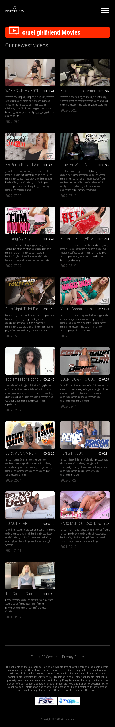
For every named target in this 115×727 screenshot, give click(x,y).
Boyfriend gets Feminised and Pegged (85, 90)
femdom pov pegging (69, 330)
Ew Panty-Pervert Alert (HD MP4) (30, 164)
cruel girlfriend (31, 104)
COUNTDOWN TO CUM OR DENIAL (85, 379)
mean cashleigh (27, 471)
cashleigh (75, 397)
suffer (72, 252)
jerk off (101, 389)
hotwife (75, 533)
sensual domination (14, 385)
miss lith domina (23, 108)
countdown (48, 533)
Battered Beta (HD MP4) (79, 238)
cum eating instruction (26, 175)
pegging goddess (46, 112)
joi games (31, 529)
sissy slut (28, 101)
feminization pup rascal (96, 104)
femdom (9, 97)
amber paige (75, 260)
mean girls (10, 175)
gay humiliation (88, 315)
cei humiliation (24, 190)
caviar (12, 330)
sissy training (99, 97)
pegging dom (16, 112)
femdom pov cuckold (42, 260)
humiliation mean (39, 541)
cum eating (22, 178)
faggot (32, 245)
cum (15, 533)
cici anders (85, 330)
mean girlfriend (34, 607)
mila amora (26, 260)
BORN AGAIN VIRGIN (21, 453)
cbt (82, 245)
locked (63, 467)
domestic (64, 104)
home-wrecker (82, 400)
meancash (77, 541)
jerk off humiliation (43, 178)
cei (50, 171)
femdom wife (76, 182)
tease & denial (85, 385)
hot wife (76, 537)
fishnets (64, 101)
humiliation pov (40, 182)
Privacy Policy (73, 657)
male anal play (30, 112)
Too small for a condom (24, 379)
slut (43, 97)
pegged (96, 323)
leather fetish (78, 178)
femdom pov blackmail (16, 186)
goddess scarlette (38, 330)
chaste (29, 463)
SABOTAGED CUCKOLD (78, 523)
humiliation (37, 171)
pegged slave (16, 101)
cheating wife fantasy (85, 186)
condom (32, 252)
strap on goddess (42, 101)
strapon (8, 249)
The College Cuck (19, 593)
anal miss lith (12, 116)
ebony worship (11, 397)
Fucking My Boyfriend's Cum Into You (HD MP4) (30, 238)
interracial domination (33, 389)
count (73, 400)
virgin (22, 463)
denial (85, 389)
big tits (34, 600)
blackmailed (11, 182)
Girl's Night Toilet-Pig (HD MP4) (29, 309)
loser (16, 463)
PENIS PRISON (71, 453)
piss (30, 319)
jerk (79, 389)
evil (105, 249)
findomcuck (91, 190)
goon (101, 463)
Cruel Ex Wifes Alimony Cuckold (85, 164)
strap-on (30, 97)
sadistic (64, 252)
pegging (38, 249)
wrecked (93, 389)
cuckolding (65, 175)
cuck (99, 533)
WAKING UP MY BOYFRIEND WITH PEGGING (30, 90)
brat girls (95, 171)
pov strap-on (19, 97)
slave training (75, 97)
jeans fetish (84, 171)
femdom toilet (22, 330)
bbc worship (46, 393)
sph (45, 385)
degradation (39, 319)
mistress (87, 97)
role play (43, 600)
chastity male (18, 467)
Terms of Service (44, 657)
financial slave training (94, 182)
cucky (98, 537)
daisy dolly (33, 186)
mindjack (75, 474)
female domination (69, 171)
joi (94, 385)
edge (69, 467)
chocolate (21, 326)
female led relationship (97, 101)
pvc (27, 467)
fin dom (84, 397)
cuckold (8, 533)
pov (97, 529)
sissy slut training (14, 104)
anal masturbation (93, 245)
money (51, 529)
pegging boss (38, 108)
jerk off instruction (13, 171)
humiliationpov (28, 400)
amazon (76, 323)
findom (74, 175)
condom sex (17, 393)
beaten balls (85, 256)
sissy (37, 97)
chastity (81, 101)
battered (64, 260)
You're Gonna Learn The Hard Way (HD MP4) (85, 309)
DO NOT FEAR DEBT (21, 523)
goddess (9, 463)
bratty (30, 178)
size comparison (32, 393)
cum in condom (41, 397)
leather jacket (92, 178)
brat (46, 171)
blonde (8, 600)
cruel (100, 249)
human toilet (39, 323)
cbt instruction (78, 249)
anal (105, 245)
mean (74, 389)
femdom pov (42, 315)
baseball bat (98, 256)
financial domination (88, 175)
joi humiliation (45, 175)
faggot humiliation (25, 256)
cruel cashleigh (22, 541)
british (45, 249)
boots (31, 459)
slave (47, 463)
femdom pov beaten (69, 256)
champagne (10, 323)
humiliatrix (10, 178)
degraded (21, 323)
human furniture (24, 315)
